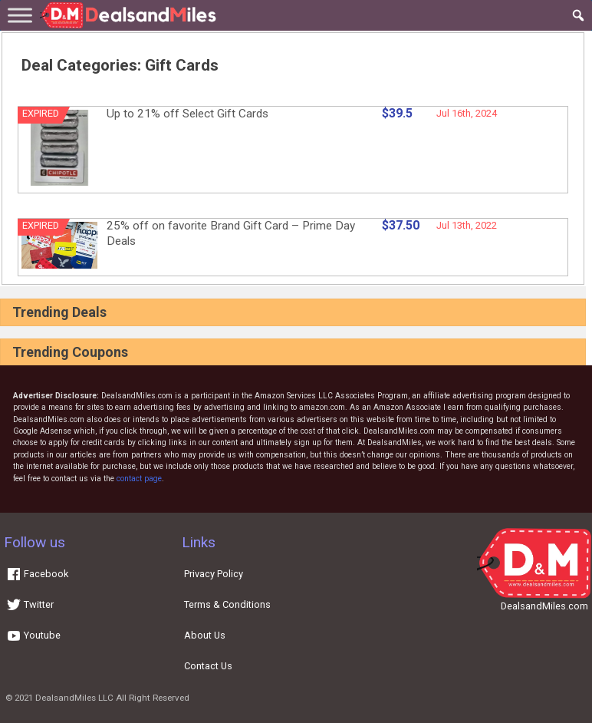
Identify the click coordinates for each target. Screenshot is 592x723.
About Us (204, 635)
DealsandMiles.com (544, 606)
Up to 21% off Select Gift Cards (187, 114)
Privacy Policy (213, 573)
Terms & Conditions (227, 604)
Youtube (33, 635)
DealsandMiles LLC (74, 697)
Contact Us (208, 666)
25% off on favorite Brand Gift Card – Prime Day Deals (231, 233)
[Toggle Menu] (20, 15)
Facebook (37, 573)
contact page (139, 479)
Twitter (30, 604)
